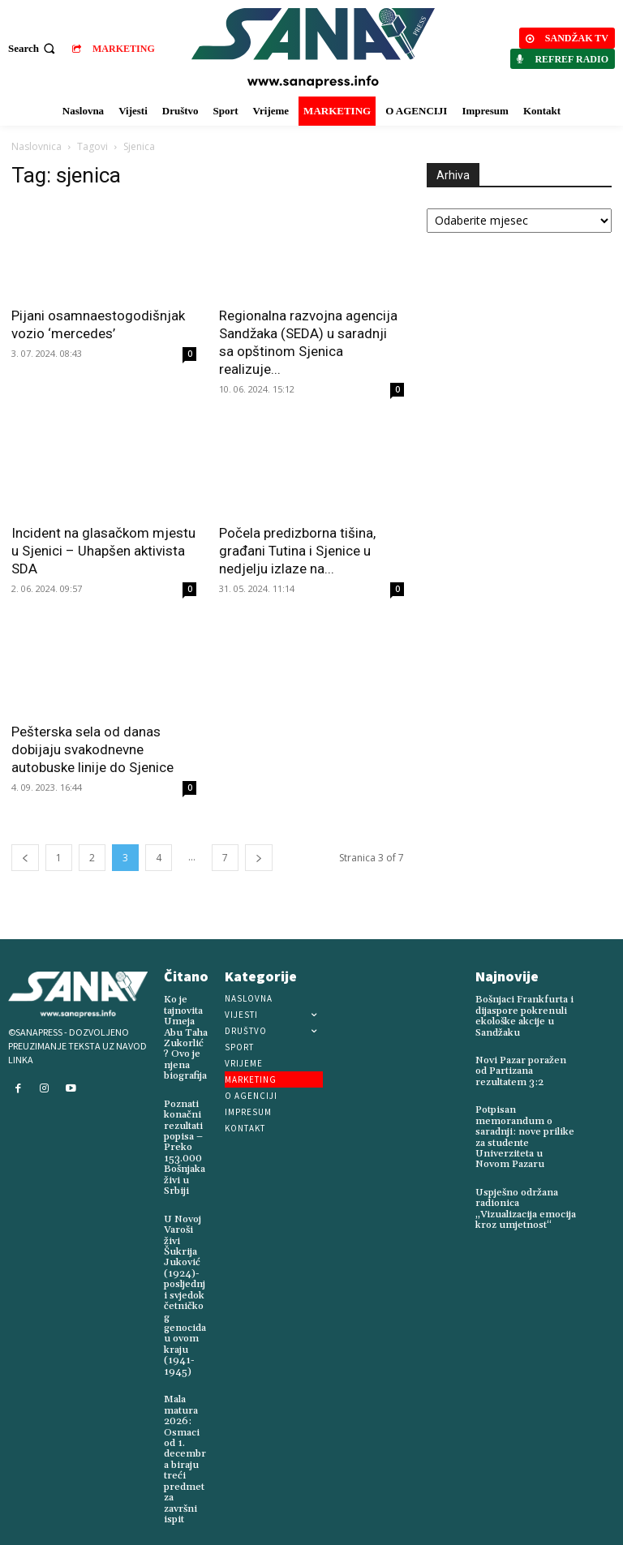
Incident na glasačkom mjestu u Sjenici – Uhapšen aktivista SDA (103, 551)
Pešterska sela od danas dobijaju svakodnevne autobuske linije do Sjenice (92, 749)
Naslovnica (36, 146)
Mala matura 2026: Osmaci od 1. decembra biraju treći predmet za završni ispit (185, 1452)
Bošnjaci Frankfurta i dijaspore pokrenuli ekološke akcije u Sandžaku (523, 1016)
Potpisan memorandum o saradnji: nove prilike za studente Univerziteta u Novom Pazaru (526, 1136)
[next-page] (259, 857)
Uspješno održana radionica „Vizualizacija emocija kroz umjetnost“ (524, 1206)
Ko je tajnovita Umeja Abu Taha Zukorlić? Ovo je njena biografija (185, 1037)
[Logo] (314, 48)
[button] (33, 48)
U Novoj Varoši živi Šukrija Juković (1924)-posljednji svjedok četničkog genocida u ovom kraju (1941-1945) (185, 1290)
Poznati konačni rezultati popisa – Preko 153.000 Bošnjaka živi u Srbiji (184, 1146)
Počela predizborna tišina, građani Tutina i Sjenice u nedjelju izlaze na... (297, 551)
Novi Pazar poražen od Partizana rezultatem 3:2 (520, 1070)
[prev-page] (25, 857)
